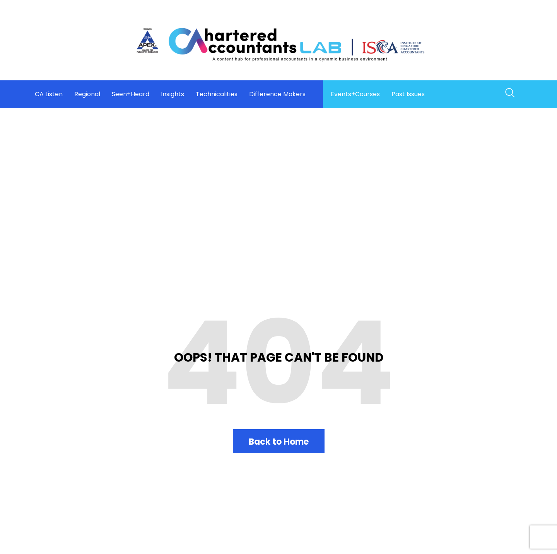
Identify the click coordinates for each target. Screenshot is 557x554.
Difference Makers (277, 94)
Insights (172, 94)
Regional (87, 94)
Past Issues (408, 94)
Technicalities (216, 94)
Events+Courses (355, 94)
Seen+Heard (130, 94)
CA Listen (49, 94)
